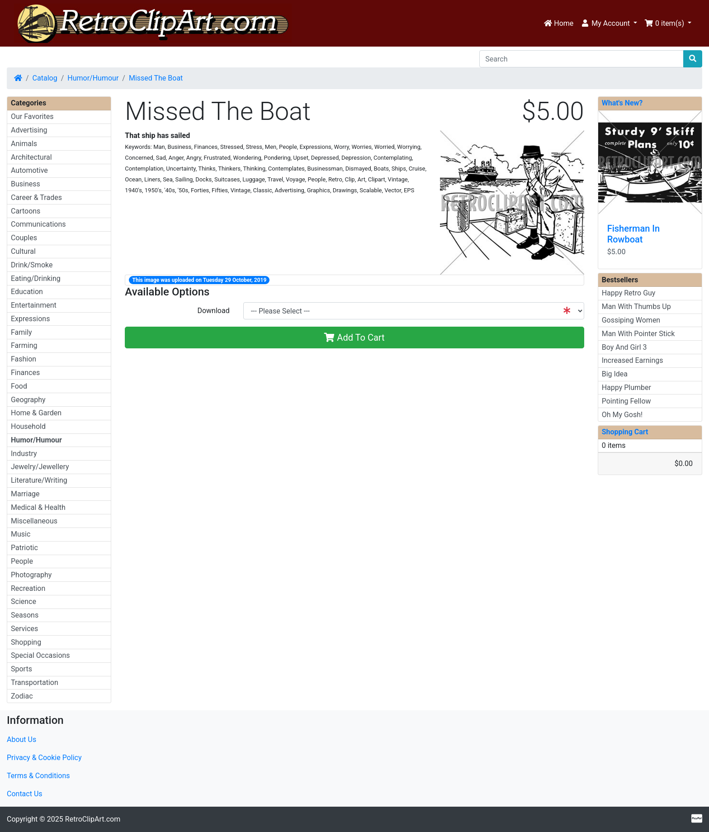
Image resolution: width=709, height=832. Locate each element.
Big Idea (615, 374)
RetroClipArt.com (92, 819)
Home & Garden (36, 413)
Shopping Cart (625, 432)
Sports (21, 669)
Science (23, 601)
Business (25, 184)
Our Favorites (32, 116)
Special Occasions (40, 655)
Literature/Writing (39, 480)
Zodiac (22, 696)
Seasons (24, 615)
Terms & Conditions (38, 775)
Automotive (29, 170)
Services (24, 628)
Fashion (23, 359)
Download (213, 310)
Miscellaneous (34, 521)
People (22, 561)
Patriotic (24, 547)
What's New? (622, 103)
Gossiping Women (631, 320)
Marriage (25, 494)
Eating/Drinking (36, 278)
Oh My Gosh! (622, 414)
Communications (38, 224)
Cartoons (25, 211)
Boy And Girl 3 (624, 347)
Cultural (23, 251)
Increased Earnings (632, 360)
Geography (28, 399)
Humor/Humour (92, 78)
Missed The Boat (156, 78)
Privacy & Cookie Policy (44, 757)
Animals (24, 143)
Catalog (45, 78)
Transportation (34, 682)
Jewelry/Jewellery (40, 466)
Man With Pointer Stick (638, 333)
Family (21, 332)
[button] (609, 23)
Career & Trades (36, 197)
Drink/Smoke (31, 265)
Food (19, 386)
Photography (31, 575)
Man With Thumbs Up (636, 306)
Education (27, 291)
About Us (21, 739)
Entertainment (34, 305)
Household (28, 426)
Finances (25, 372)
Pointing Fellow (626, 401)
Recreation (28, 588)
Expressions (30, 318)
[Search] (581, 58)
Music (20, 534)
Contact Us (25, 793)
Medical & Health (38, 507)
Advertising (29, 130)
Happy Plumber (626, 387)
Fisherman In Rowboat (633, 234)
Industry (24, 453)
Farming (24, 345)
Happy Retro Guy (629, 293)
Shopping (26, 642)
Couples (24, 237)
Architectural (31, 157)
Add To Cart (354, 337)
